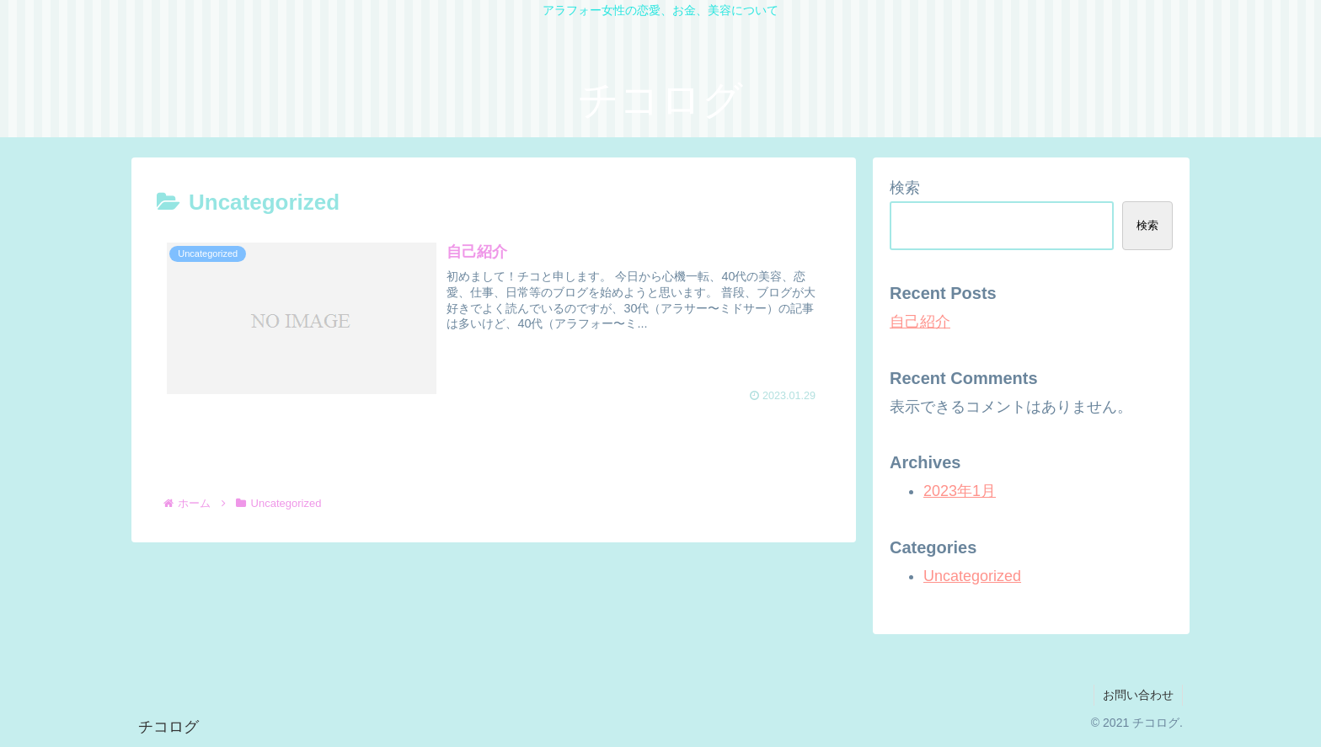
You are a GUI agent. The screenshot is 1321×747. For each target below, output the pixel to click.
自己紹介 (920, 321)
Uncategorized (972, 576)
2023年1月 (959, 491)
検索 (905, 187)
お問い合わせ (1138, 695)
